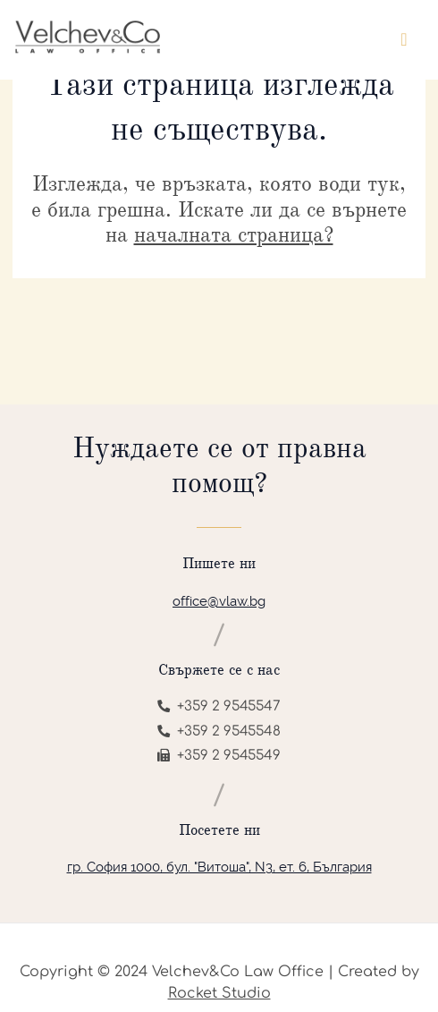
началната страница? (233, 234)
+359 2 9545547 (219, 706)
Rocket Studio (219, 993)
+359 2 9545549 (219, 755)
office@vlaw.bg (219, 601)
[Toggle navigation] (404, 40)
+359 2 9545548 (219, 731)
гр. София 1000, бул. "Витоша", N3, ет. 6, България (219, 867)
